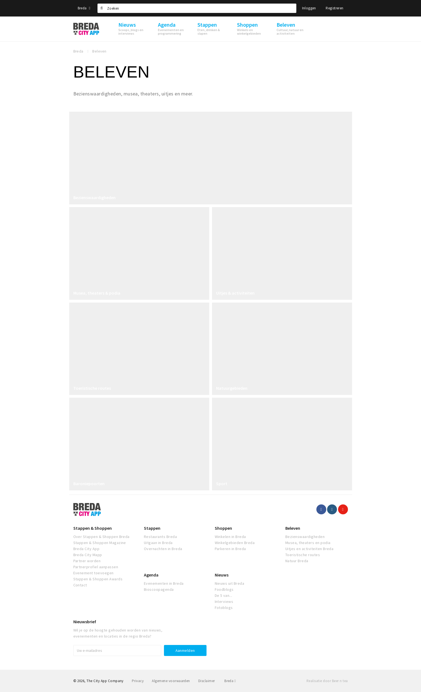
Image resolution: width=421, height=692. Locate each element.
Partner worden (87, 560)
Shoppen (223, 528)
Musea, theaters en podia (308, 542)
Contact (80, 585)
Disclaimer (206, 681)
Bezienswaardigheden (94, 197)
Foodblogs (224, 589)
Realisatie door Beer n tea (327, 681)
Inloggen (309, 8)
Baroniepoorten (89, 483)
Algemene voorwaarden (171, 681)
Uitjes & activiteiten (235, 293)
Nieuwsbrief (84, 621)
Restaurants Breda (160, 536)
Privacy (138, 681)
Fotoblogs (224, 607)
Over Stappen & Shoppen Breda (101, 536)
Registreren (334, 8)
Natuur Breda (296, 560)
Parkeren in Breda (230, 548)
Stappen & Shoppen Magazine (99, 542)
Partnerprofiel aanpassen (95, 566)
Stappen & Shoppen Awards (98, 578)
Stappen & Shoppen (92, 528)
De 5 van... (223, 595)
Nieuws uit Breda (229, 583)
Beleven (292, 528)
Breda (84, 8)
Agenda (151, 575)
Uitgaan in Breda (158, 542)
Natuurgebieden (231, 388)
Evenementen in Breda (164, 583)
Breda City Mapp (87, 554)
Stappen (152, 528)
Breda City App (86, 548)
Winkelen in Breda (230, 536)
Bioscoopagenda (159, 589)
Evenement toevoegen (93, 572)
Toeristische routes (92, 388)
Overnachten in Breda (163, 548)
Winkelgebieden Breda (235, 542)
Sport (221, 483)
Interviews (224, 601)
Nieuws (221, 575)
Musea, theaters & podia (96, 293)
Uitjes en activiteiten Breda (309, 548)
